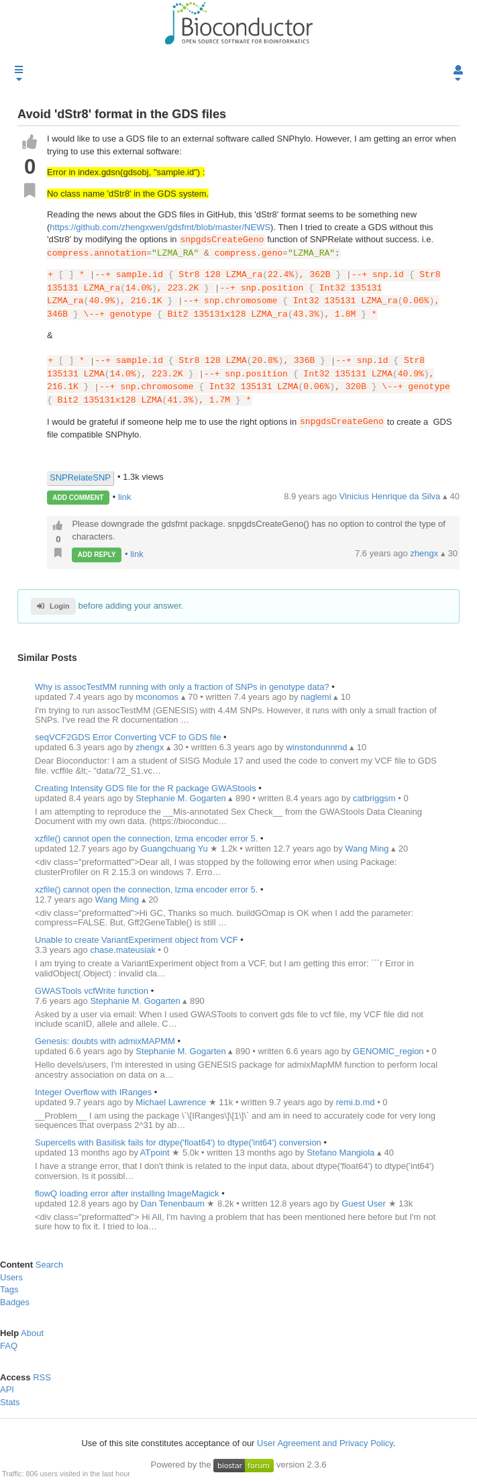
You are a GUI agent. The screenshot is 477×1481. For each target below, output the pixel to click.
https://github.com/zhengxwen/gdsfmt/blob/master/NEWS (160, 227)
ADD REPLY (97, 554)
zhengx (425, 554)
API (7, 1389)
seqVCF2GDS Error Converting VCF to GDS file (128, 737)
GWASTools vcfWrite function (91, 991)
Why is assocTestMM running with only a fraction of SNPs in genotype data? (182, 687)
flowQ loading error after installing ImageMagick (127, 1193)
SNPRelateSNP (80, 477)
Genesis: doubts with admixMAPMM (106, 1041)
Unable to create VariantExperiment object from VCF (136, 940)
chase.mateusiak (124, 950)
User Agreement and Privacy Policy (325, 1443)
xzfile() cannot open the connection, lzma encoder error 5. (146, 838)
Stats (10, 1402)
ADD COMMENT (77, 497)
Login (53, 607)
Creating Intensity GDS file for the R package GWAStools (145, 788)
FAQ (8, 1346)
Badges (15, 1302)
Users (11, 1277)
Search (49, 1265)
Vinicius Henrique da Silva (391, 496)
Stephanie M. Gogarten (136, 1001)
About (32, 1334)
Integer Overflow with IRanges (93, 1092)
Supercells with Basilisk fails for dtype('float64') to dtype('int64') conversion (178, 1142)
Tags (9, 1289)
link (124, 497)
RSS (42, 1377)
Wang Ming (118, 900)
